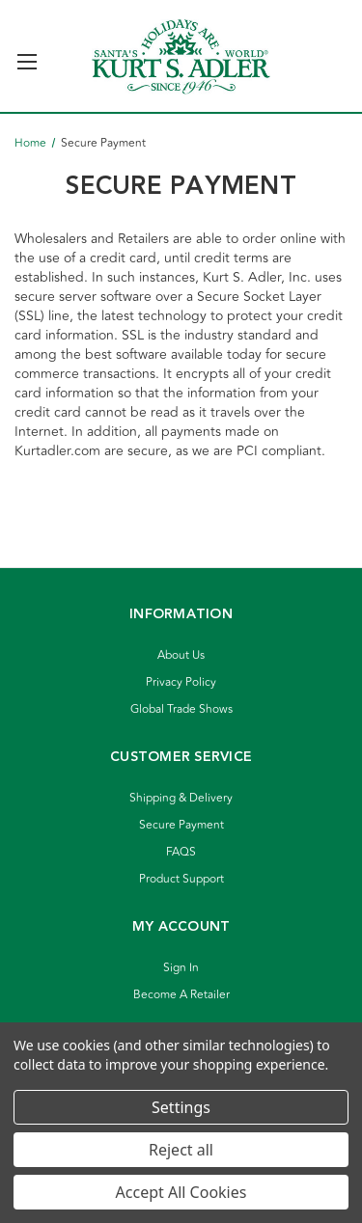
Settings (181, 1107)
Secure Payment (181, 825)
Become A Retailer (181, 995)
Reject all (181, 1149)
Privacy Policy (181, 682)
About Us (181, 655)
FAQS (181, 852)
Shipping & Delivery (181, 798)
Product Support (181, 879)
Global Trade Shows (181, 709)
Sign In (181, 968)
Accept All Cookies (181, 1192)
